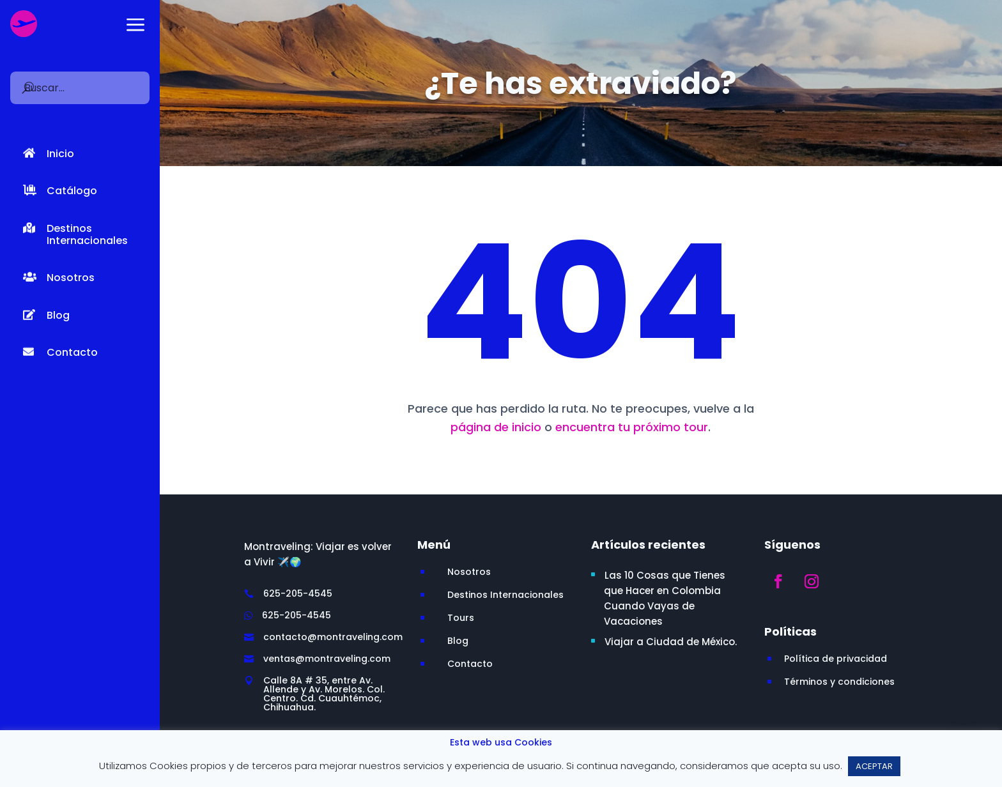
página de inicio (496, 427)
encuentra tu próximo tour (631, 427)
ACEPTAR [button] (874, 766)
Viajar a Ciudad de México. (671, 641)
